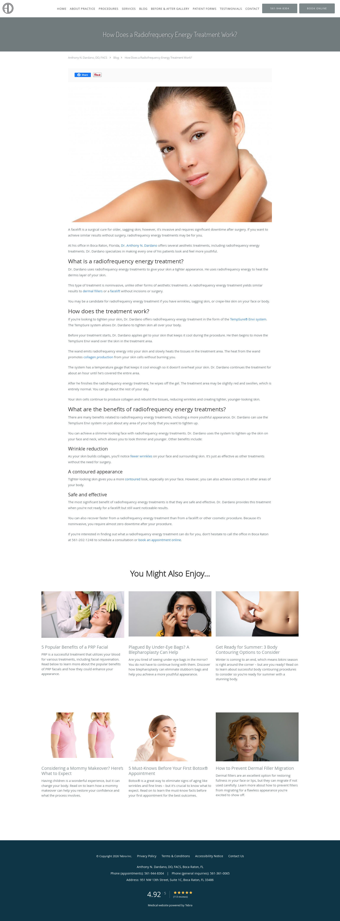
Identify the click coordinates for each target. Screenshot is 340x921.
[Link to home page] (7, 8)
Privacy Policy (146, 856)
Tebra (188, 905)
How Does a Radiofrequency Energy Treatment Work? (158, 57)
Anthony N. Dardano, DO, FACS (87, 57)
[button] (317, 8)
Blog (116, 57)
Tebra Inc (125, 856)
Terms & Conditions (176, 856)
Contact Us (236, 856)
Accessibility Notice (209, 856)
